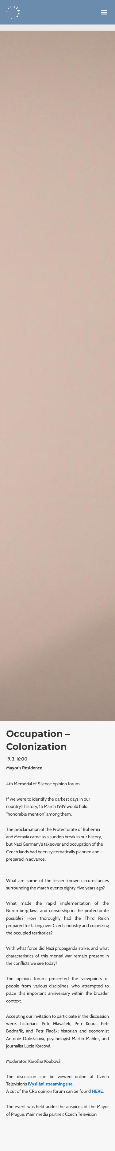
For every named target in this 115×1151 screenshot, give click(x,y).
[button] (104, 12)
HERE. (98, 1091)
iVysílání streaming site (50, 1084)
